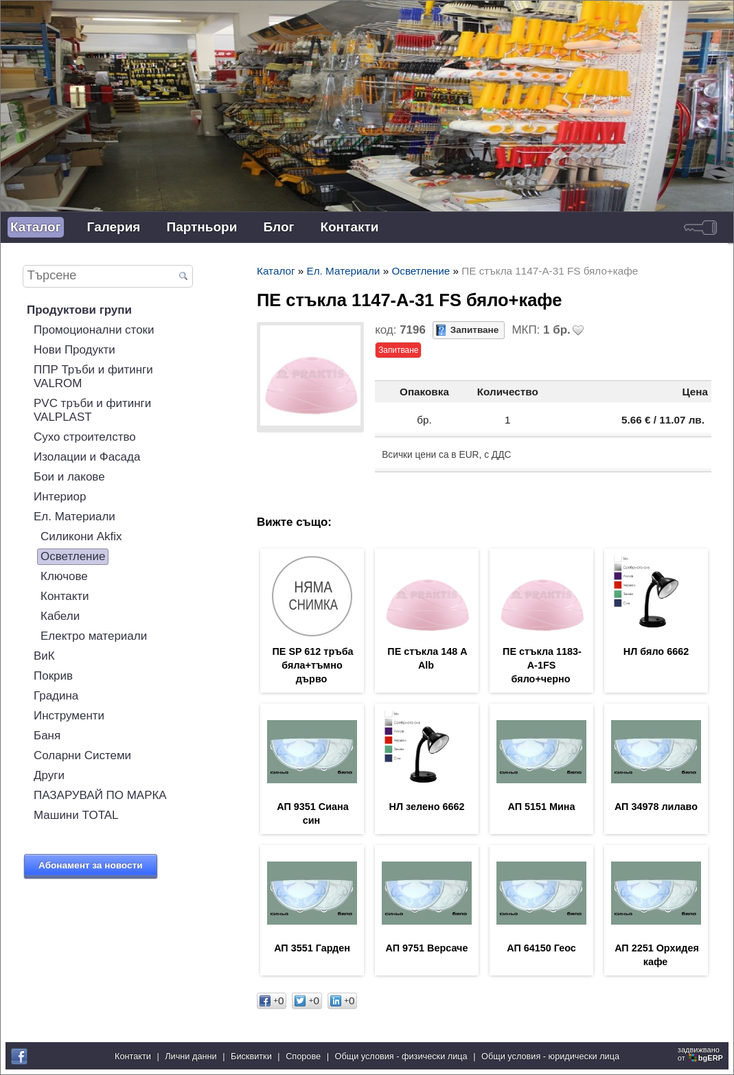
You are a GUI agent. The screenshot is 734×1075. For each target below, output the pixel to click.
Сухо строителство (85, 436)
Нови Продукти (74, 349)
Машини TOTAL (76, 815)
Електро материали (94, 636)
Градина (56, 695)
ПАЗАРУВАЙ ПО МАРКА (100, 795)
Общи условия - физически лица (401, 1056)
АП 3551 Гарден (312, 948)
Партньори (201, 227)
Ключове (64, 576)
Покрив (53, 675)
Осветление (73, 556)
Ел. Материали (74, 516)
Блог (278, 227)
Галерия (114, 227)
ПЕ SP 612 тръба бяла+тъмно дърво (312, 665)
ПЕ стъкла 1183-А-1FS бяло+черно (542, 665)
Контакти (349, 227)
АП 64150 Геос (541, 948)
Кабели (60, 616)
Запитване (474, 330)
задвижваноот (701, 1053)
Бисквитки (251, 1056)
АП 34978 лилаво (656, 806)
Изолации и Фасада (87, 456)
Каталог (35, 227)
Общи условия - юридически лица (550, 1056)
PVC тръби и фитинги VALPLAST (92, 410)
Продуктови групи (79, 309)
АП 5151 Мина (541, 806)
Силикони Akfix (81, 536)
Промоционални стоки (94, 329)
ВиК (44, 655)
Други (49, 775)
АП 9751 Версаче (427, 948)
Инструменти (69, 715)
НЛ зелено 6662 (427, 806)
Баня (47, 735)
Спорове (303, 1056)
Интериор (60, 496)
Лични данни (190, 1056)
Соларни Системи (82, 755)
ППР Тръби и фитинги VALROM (93, 376)
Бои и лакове (69, 476)
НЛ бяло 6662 (656, 651)
